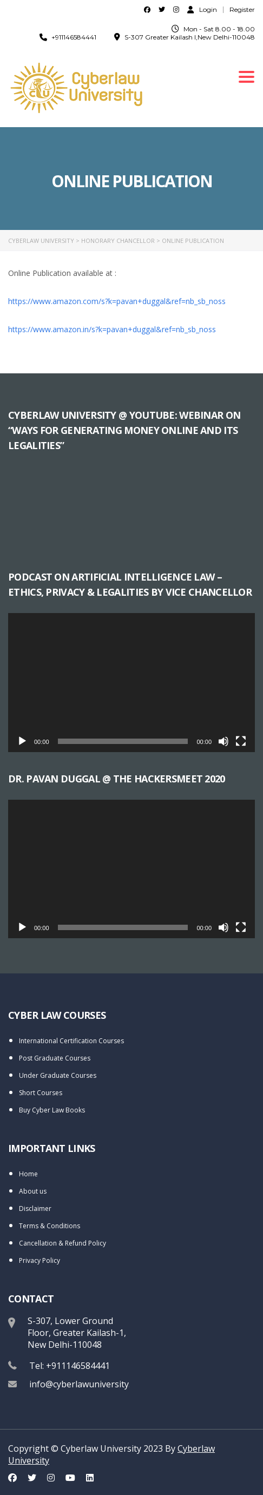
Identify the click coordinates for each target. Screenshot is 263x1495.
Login (202, 9)
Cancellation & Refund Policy (62, 1243)
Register (242, 9)
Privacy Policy (39, 1260)
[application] (131, 682)
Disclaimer (35, 1208)
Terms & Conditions (49, 1225)
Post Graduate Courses (54, 1058)
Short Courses (40, 1092)
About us (33, 1191)
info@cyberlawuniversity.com (88, 1384)
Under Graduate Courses (57, 1075)
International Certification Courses (71, 1040)
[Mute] (223, 741)
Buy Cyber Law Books (52, 1110)
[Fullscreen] (240, 741)
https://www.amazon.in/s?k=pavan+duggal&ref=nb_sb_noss (112, 329)
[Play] (22, 741)
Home (28, 1173)
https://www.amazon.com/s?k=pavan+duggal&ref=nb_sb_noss (118, 301)
